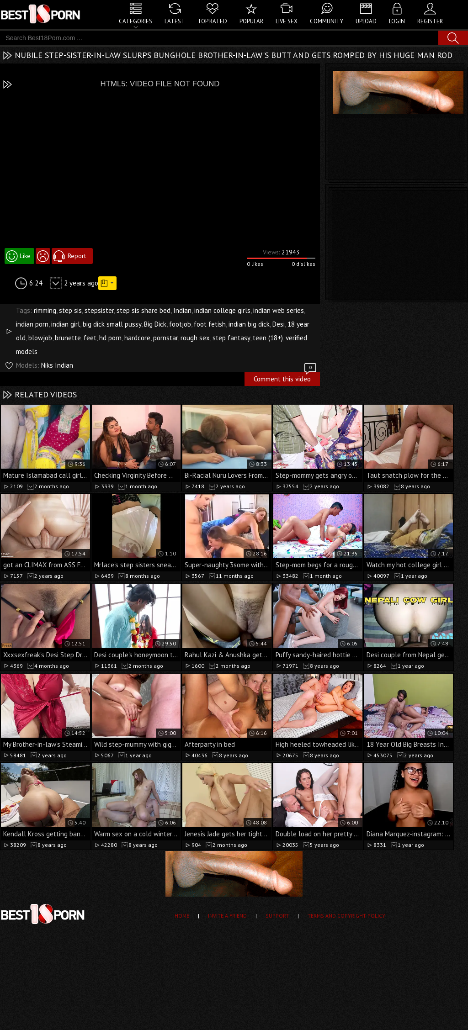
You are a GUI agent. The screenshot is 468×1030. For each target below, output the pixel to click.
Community (326, 21)
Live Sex (287, 21)
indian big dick (249, 324)
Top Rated (212, 21)
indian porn (32, 324)
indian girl (65, 324)
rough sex (195, 337)
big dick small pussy (112, 324)
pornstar (165, 337)
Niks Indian (57, 365)
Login (397, 21)
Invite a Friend (227, 915)
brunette (68, 337)
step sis (70, 310)
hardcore (137, 337)
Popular (251, 21)
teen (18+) (268, 337)
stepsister (99, 310)
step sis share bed (143, 310)
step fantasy (231, 337)
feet (90, 337)
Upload (366, 21)
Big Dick (155, 324)
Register (430, 21)
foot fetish (210, 324)
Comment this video (286, 377)
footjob (180, 324)
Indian (182, 310)
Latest (175, 21)
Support (277, 915)
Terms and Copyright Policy (346, 915)
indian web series (278, 310)
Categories (135, 21)
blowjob (40, 337)
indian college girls (222, 310)
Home (182, 915)
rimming (45, 310)
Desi (278, 324)
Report (77, 256)
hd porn (110, 337)
